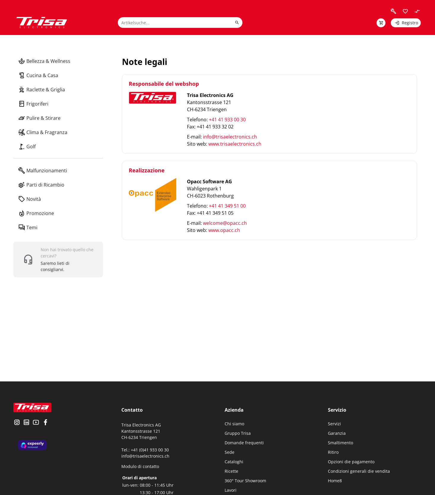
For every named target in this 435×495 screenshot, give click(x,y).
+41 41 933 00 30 (227, 119)
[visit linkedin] (26, 422)
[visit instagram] (16, 422)
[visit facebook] (45, 422)
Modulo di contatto (140, 466)
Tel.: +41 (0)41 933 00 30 (145, 450)
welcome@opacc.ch (225, 223)
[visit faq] (393, 11)
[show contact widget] (58, 259)
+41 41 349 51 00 (227, 206)
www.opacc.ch (224, 230)
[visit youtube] (35, 422)
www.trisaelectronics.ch (234, 144)
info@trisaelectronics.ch (230, 136)
